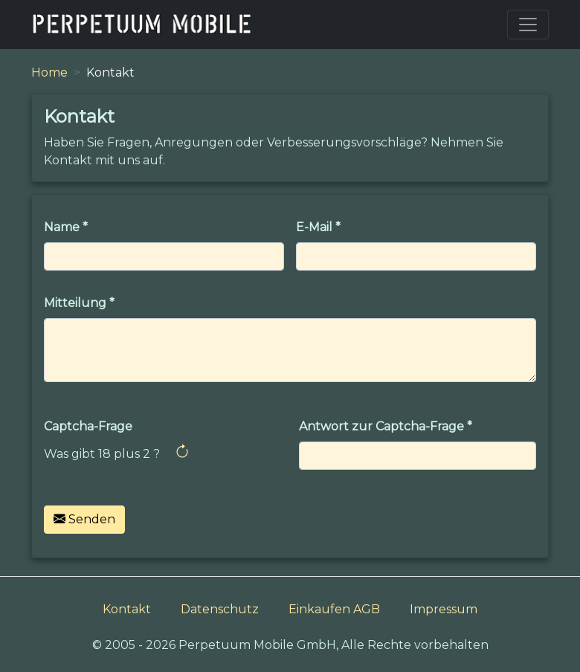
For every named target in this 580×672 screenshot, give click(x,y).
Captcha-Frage (88, 426)
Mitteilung (75, 303)
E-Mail (314, 227)
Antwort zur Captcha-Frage (381, 426)
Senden (84, 519)
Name (62, 227)
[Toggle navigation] (528, 24)
